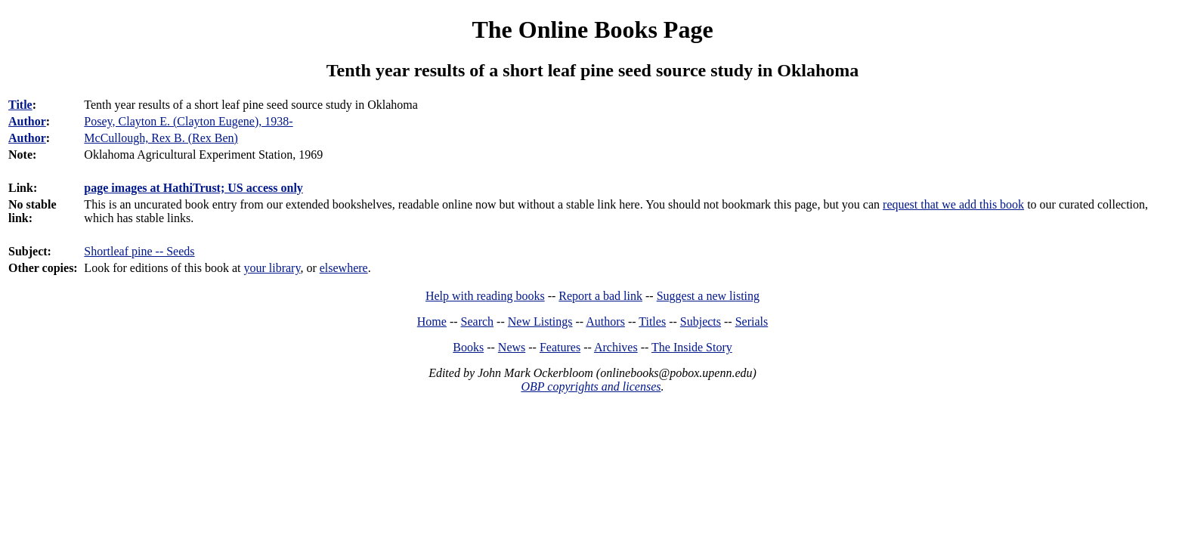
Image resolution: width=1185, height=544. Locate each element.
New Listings (540, 321)
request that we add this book (953, 204)
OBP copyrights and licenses (591, 386)
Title (20, 104)
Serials (752, 321)
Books (468, 347)
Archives (616, 347)
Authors (605, 321)
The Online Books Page (592, 29)
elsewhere (344, 267)
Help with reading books (485, 295)
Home (432, 321)
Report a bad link (600, 295)
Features (560, 347)
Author (27, 121)
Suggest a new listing (708, 295)
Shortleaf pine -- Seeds (139, 251)
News (511, 347)
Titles (652, 321)
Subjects (700, 321)
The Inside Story (691, 347)
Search (477, 321)
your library (271, 267)
